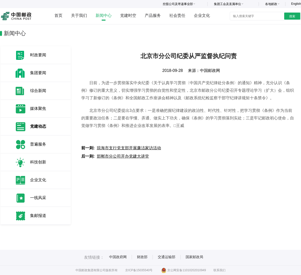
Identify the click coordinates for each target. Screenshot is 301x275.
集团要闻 (38, 73)
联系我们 (219, 270)
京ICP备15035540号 (139, 270)
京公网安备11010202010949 (183, 270)
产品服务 (153, 15)
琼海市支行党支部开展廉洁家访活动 (129, 148)
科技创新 (38, 162)
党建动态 (38, 126)
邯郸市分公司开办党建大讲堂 (123, 156)
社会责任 (177, 15)
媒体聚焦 (38, 108)
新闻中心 (104, 15)
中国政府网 (118, 257)
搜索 (292, 16)
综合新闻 (38, 90)
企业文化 (202, 15)
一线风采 (38, 198)
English (296, 4)
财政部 (142, 257)
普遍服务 (38, 144)
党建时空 (128, 15)
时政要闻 (38, 55)
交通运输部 (166, 257)
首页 (58, 15)
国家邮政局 (194, 257)
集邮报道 (38, 215)
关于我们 (79, 15)
